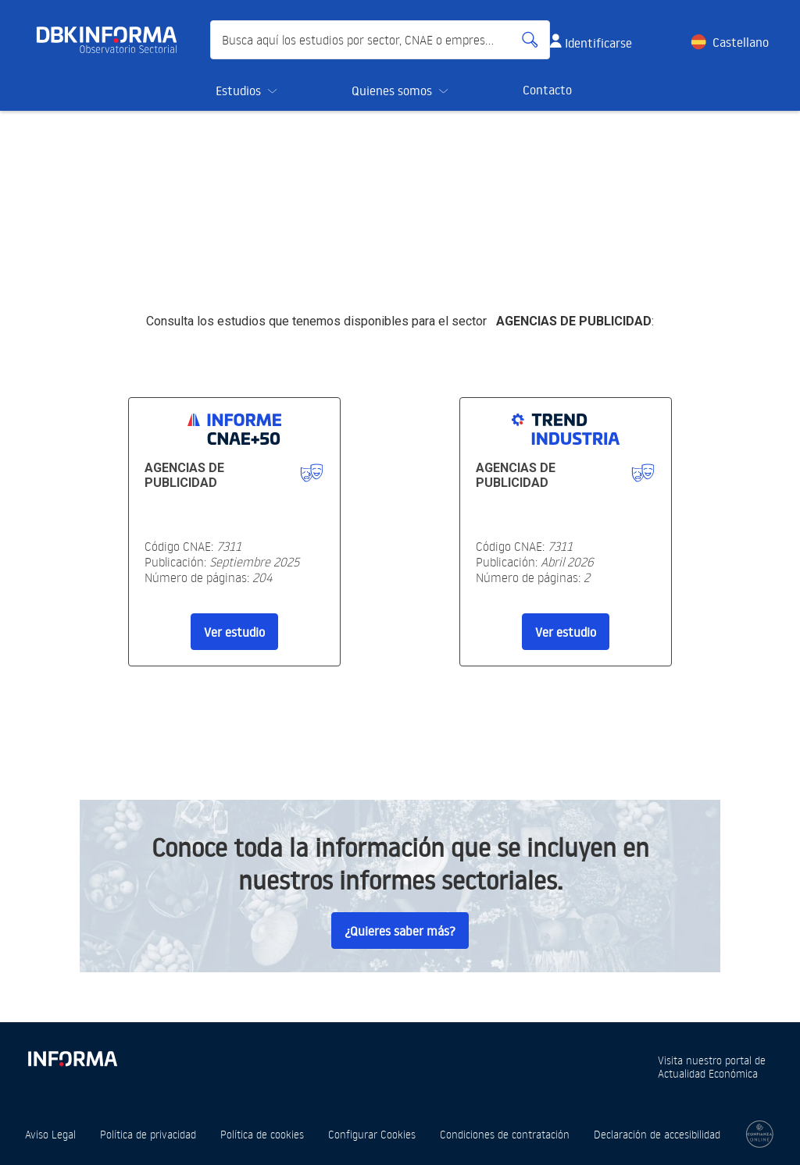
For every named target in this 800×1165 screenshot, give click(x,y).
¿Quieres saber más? (400, 931)
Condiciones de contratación (505, 1134)
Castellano (740, 42)
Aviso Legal (50, 1134)
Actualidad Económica (708, 1073)
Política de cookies (262, 1134)
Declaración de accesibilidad (657, 1134)
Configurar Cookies (372, 1134)
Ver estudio (234, 632)
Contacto (547, 90)
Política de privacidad (148, 1134)
